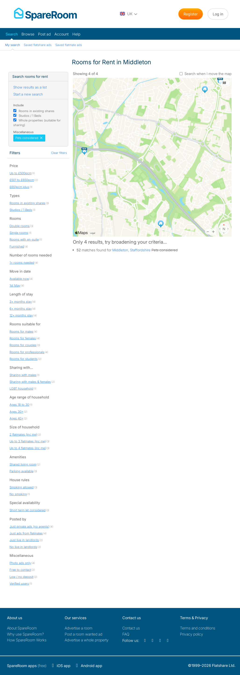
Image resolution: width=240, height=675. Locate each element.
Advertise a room (78, 628)
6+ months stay (21, 308)
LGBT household (21, 388)
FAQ (125, 634)
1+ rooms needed (22, 262)
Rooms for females (23, 338)
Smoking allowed (22, 487)
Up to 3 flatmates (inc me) (28, 441)
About (22, 628)
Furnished (17, 246)
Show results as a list (30, 87)
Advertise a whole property (87, 640)
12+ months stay (21, 315)
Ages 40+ (16, 418)
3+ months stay (21, 301)
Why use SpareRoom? (25, 634)
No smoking (18, 494)
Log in (218, 14)
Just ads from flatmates (26, 533)
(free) (26, 665)
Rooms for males (21, 331)
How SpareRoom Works (26, 640)
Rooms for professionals (27, 352)
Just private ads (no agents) (29, 526)
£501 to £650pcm (22, 180)
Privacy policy (191, 634)
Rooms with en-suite (24, 239)
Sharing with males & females (30, 382)
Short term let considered (28, 510)
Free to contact (20, 570)
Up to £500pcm (21, 173)
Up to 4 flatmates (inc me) (28, 448)
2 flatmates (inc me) (23, 434)
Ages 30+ (16, 411)
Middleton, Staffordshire (131, 250)
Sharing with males (23, 375)
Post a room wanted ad (83, 634)
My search (12, 45)
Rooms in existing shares (36, 111)
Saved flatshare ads (38, 45)
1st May (15, 285)
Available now (19, 279)
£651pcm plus (19, 187)
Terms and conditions (197, 628)
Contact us (131, 628)
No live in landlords (23, 547)
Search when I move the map (208, 73)
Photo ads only (20, 563)
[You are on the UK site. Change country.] (128, 14)
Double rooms (20, 226)
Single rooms (19, 232)
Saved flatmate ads (68, 45)
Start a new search (28, 94)
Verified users (19, 583)
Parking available (21, 471)
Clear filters (59, 153)
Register (191, 14)
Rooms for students (24, 359)
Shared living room (23, 464)
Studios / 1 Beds (30, 115)
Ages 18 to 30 (19, 404)
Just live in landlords (24, 540)
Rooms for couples (23, 345)
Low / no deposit (21, 577)
